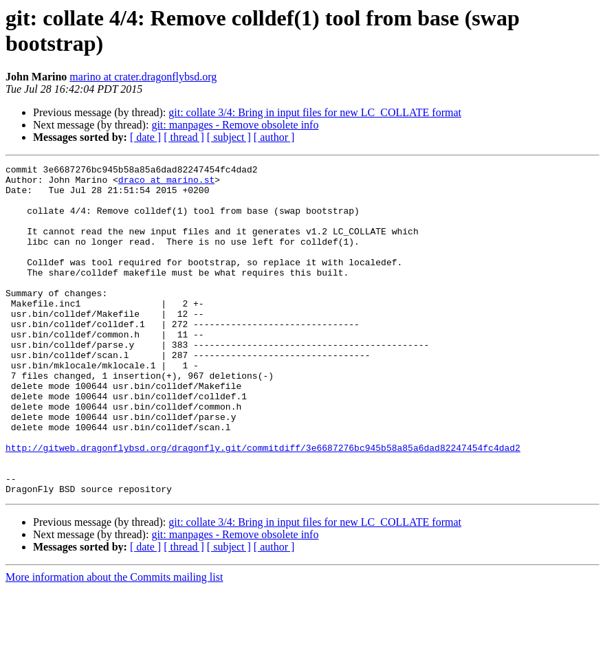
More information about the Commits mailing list (114, 643)
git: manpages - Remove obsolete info (234, 125)
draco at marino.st (166, 183)
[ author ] (274, 137)
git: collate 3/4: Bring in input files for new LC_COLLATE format (314, 112)
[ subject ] (229, 137)
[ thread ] (184, 137)
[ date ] (145, 137)
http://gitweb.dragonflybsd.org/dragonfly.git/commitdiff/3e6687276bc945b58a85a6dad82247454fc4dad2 (263, 505)
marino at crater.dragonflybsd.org (143, 76)
